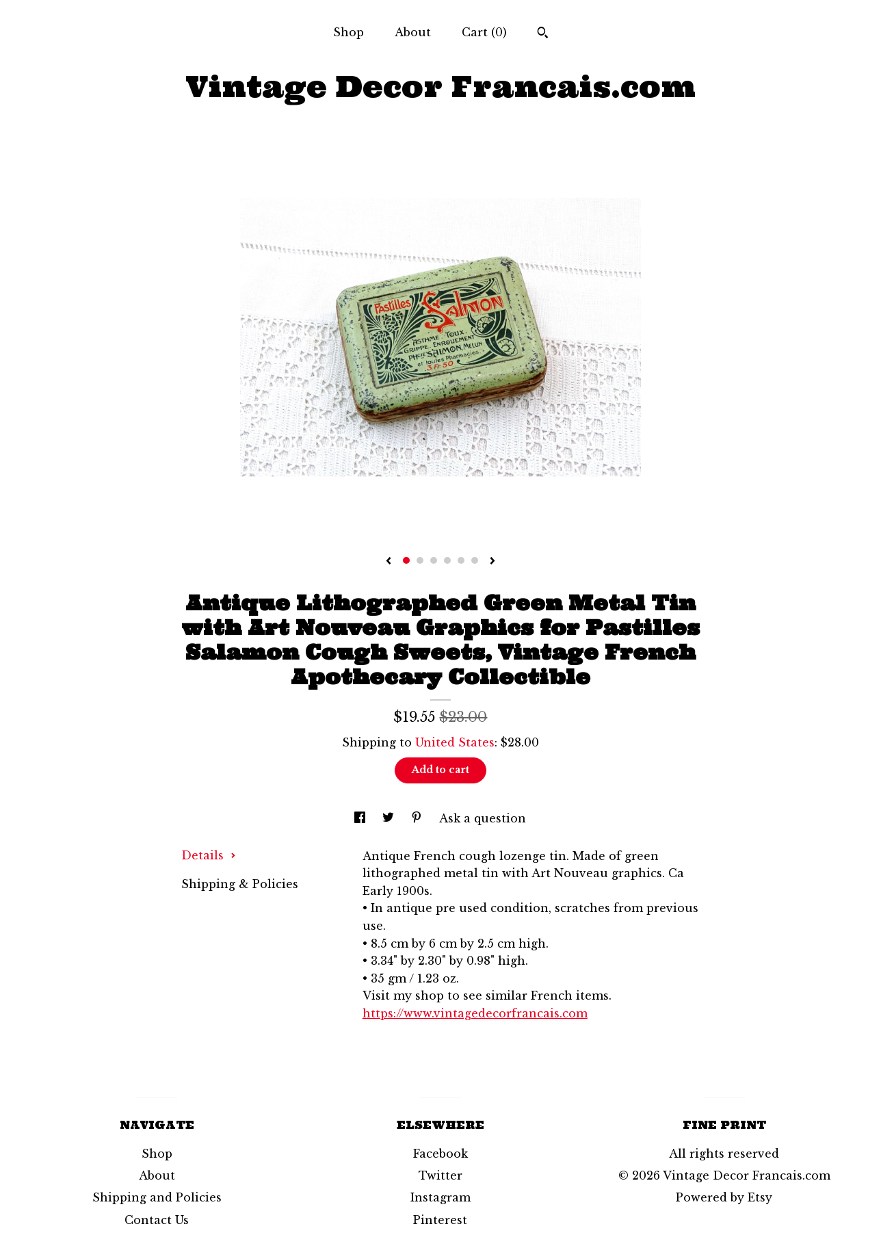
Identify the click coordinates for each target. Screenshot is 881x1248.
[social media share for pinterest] (418, 818)
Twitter (440, 1175)
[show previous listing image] (388, 562)
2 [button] (420, 560)
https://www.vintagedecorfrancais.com (475, 1013)
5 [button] (461, 560)
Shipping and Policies (157, 1197)
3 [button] (433, 560)
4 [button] (447, 560)
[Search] (543, 34)
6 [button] (474, 560)
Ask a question (482, 818)
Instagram (440, 1197)
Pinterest (440, 1220)
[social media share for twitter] (389, 818)
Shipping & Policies (239, 884)
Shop (348, 32)
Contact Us (156, 1220)
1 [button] (406, 560)
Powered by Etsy (724, 1197)
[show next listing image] (492, 562)
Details (208, 855)
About (413, 32)
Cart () (484, 32)
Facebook (440, 1153)
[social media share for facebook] (361, 818)
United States (455, 742)
